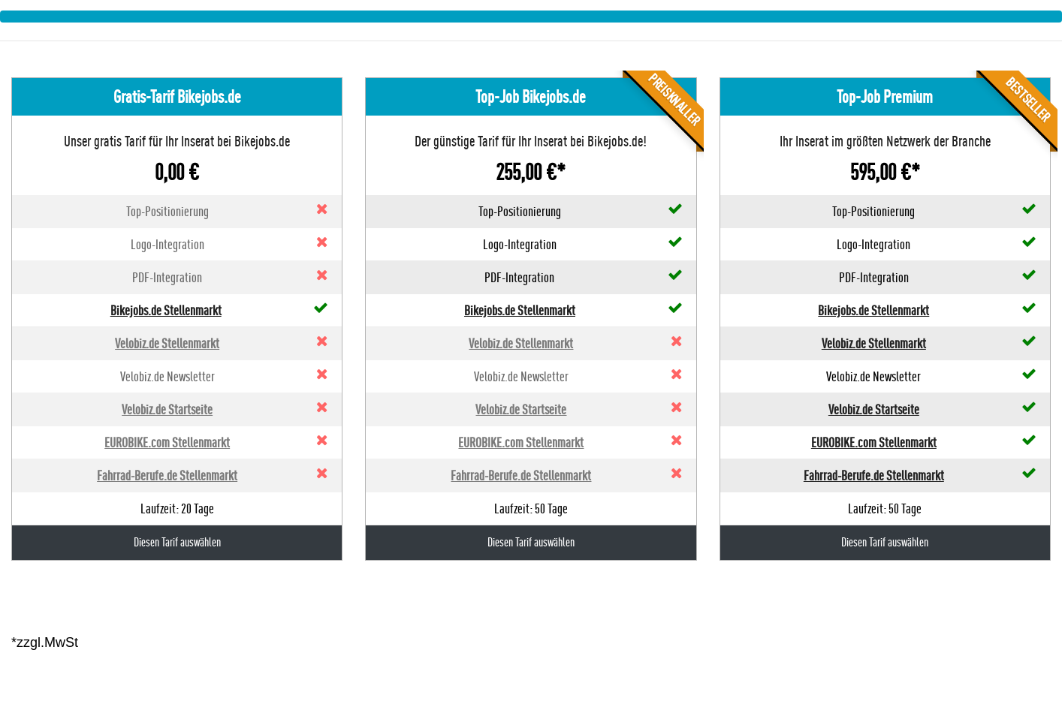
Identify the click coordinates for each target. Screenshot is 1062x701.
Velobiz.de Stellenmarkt (167, 343)
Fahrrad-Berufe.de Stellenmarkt (167, 475)
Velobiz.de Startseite (167, 409)
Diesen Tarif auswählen (177, 542)
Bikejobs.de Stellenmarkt (166, 310)
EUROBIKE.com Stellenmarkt (167, 442)
